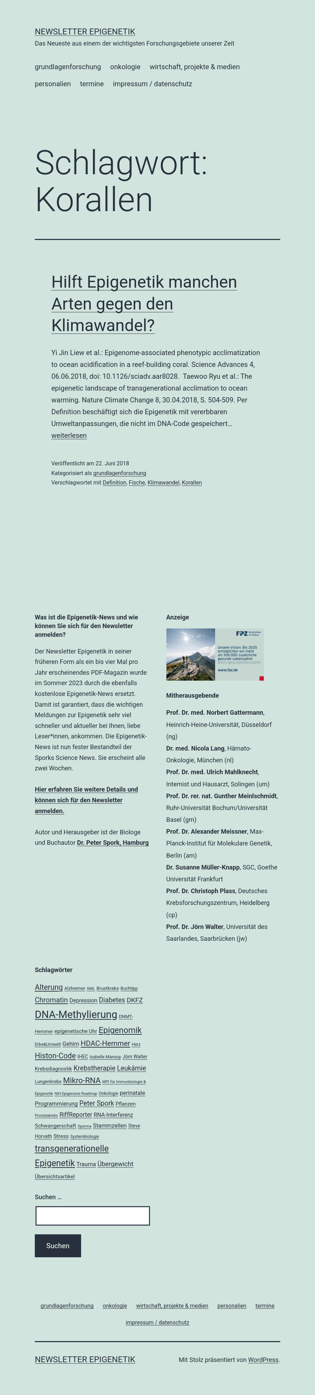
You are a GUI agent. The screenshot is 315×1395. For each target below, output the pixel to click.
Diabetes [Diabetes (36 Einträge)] (112, 1000)
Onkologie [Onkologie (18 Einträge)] (108, 1093)
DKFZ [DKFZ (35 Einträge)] (135, 1000)
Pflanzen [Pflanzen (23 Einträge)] (125, 1104)
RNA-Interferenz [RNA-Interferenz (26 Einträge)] (113, 1115)
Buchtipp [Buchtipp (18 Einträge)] (128, 988)
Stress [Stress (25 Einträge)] (61, 1136)
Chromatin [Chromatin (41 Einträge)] (51, 1000)
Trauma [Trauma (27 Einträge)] (86, 1164)
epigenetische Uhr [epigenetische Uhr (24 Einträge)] (76, 1031)
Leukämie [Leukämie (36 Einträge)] (131, 1068)
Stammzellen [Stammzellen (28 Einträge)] (110, 1125)
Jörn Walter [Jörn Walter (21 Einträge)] (135, 1056)
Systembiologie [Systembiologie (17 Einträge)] (84, 1136)
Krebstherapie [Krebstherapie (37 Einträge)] (94, 1068)
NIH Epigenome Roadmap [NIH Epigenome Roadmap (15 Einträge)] (76, 1093)
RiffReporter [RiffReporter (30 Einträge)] (76, 1114)
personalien (53, 84)
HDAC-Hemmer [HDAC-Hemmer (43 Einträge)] (105, 1043)
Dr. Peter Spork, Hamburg (113, 842)
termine (92, 84)
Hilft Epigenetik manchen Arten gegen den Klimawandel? (144, 303)
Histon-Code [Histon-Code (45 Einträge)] (55, 1055)
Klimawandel (164, 482)
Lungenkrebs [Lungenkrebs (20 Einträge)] (48, 1081)
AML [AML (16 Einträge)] (91, 988)
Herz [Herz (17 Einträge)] (136, 1044)
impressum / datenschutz (152, 84)
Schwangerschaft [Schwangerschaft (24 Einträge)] (55, 1126)
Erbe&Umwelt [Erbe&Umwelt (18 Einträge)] (48, 1044)
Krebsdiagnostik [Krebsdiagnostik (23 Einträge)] (53, 1069)
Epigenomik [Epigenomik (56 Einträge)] (120, 1030)
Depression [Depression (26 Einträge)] (83, 1000)
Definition (114, 482)
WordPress (263, 1359)
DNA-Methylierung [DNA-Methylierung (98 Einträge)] (76, 1014)
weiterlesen (69, 435)
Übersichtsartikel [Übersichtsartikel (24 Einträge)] (55, 1176)
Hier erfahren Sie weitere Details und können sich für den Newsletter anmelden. (86, 800)
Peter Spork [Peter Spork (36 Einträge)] (96, 1103)
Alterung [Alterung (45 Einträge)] (49, 987)
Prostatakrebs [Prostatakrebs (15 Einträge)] (46, 1115)
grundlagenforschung (68, 67)
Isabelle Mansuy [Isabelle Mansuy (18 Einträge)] (105, 1056)
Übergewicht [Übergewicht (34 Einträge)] (115, 1164)
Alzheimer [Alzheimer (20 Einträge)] (74, 988)
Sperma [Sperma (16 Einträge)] (84, 1126)
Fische (137, 482)
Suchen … (48, 1197)
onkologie (125, 67)
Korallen (192, 482)
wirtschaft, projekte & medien (195, 67)
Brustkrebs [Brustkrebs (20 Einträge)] (107, 988)
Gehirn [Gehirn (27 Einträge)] (71, 1044)
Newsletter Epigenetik (85, 32)
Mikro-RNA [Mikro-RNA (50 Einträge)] (82, 1080)
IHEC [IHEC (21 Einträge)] (82, 1056)
